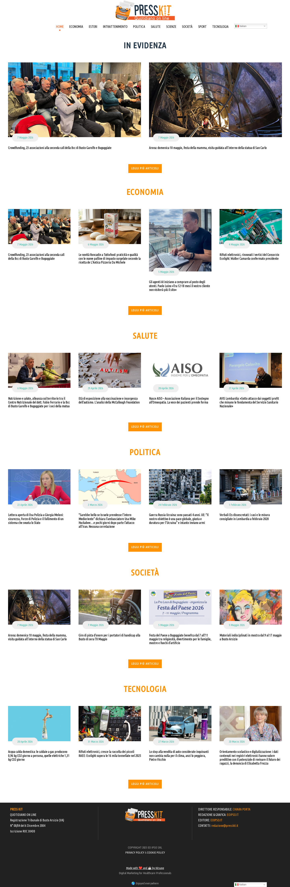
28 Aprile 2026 (165, 388)
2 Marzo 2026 (95, 504)
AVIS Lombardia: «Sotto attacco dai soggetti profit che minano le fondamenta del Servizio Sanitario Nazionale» (249, 402)
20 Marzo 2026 (236, 741)
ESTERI (93, 26)
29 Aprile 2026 (95, 388)
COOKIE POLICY (156, 852)
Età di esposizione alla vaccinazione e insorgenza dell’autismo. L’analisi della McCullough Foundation (109, 400)
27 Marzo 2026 (166, 741)
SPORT (202, 26)
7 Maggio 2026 (25, 137)
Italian (240, 26)
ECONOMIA (76, 26)
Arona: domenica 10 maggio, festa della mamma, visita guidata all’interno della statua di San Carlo (208, 148)
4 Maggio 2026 (236, 244)
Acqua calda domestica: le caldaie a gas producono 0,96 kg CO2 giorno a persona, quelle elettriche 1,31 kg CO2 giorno (38, 755)
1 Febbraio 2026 (237, 504)
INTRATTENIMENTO (115, 26)
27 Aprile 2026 (236, 388)
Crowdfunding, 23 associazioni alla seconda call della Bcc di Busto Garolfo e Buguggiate (59, 148)
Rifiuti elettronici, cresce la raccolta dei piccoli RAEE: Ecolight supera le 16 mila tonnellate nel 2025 (110, 753)
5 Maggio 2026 (166, 271)
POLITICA (139, 26)
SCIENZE (171, 26)
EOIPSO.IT (233, 815)
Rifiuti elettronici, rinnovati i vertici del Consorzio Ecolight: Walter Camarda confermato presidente (249, 256)
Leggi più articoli (145, 168)
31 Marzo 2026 (96, 741)
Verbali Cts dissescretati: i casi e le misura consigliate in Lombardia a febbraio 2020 (245, 517)
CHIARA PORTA (241, 809)
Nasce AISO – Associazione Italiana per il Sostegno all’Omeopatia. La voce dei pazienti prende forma (179, 400)
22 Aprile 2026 (24, 504)
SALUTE (156, 26)
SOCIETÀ (187, 26)
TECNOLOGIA (220, 26)
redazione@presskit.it (224, 825)
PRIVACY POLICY (134, 852)
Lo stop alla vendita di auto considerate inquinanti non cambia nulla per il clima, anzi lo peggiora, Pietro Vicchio (179, 755)
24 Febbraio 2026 (167, 504)
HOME (60, 26)
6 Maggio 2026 (96, 244)
